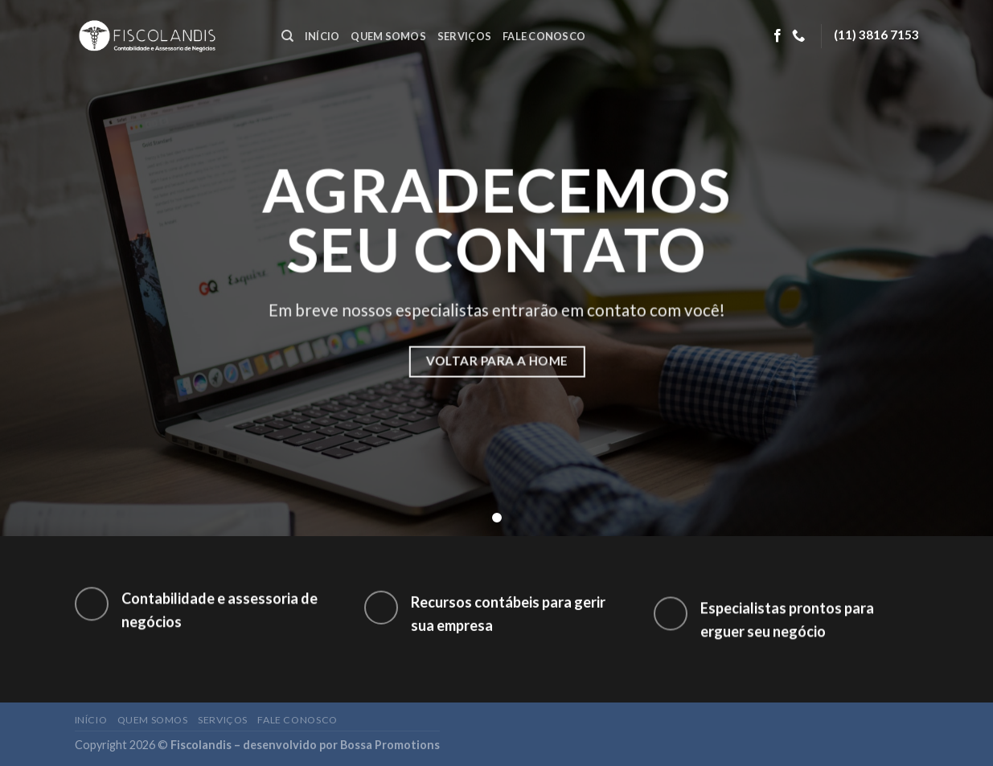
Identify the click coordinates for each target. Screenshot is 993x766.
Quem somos (388, 36)
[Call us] (798, 36)
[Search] (287, 36)
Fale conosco (544, 36)
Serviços (464, 36)
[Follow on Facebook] (777, 36)
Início (322, 36)
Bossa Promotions (390, 745)
